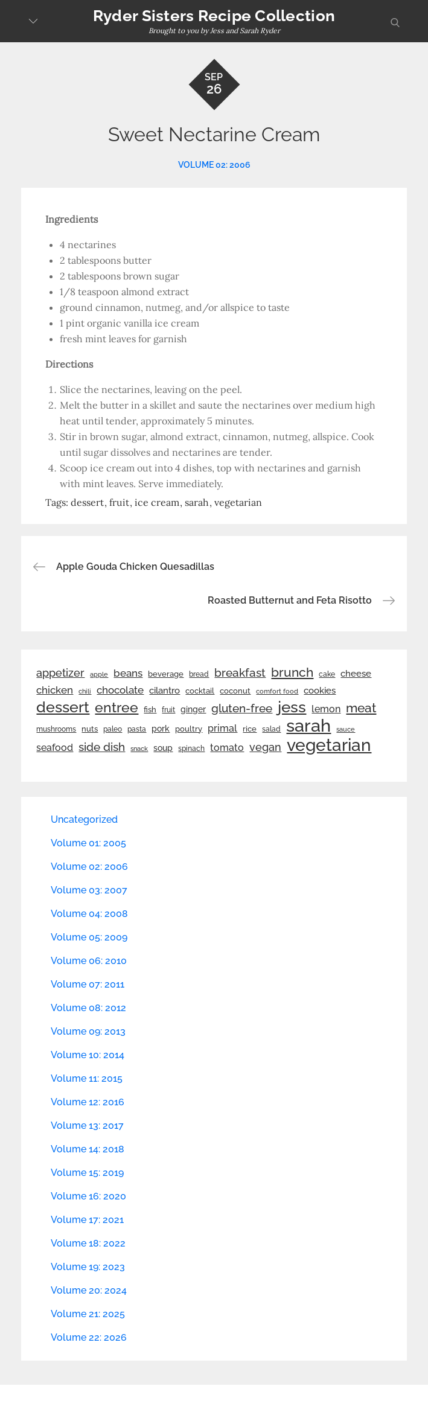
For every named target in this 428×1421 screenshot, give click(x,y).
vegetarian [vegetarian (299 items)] (329, 745)
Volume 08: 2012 (88, 1008)
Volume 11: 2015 (87, 1078)
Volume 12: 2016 (87, 1102)
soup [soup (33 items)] (163, 748)
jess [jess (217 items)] (292, 707)
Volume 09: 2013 (88, 1031)
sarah (197, 502)
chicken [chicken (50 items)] (54, 690)
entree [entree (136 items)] (116, 707)
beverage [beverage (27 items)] (166, 674)
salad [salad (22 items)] (271, 729)
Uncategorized (84, 819)
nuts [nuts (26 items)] (89, 728)
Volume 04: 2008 (89, 913)
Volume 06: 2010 (89, 960)
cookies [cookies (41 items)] (320, 690)
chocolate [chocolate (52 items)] (120, 690)
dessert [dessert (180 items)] (62, 707)
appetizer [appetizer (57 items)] (60, 673)
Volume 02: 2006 (214, 165)
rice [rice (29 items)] (250, 728)
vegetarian (238, 502)
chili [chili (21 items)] (84, 691)
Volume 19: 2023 (88, 1267)
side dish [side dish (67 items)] (101, 747)
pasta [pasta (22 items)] (136, 729)
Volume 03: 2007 (89, 890)
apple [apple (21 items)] (99, 674)
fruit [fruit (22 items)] (168, 710)
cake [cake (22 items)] (327, 674)
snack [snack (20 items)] (139, 749)
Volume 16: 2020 (88, 1196)
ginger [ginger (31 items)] (193, 709)
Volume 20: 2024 (89, 1290)
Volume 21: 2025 (88, 1314)
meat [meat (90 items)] (361, 708)
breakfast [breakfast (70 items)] (240, 672)
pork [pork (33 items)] (161, 728)
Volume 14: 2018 (87, 1149)
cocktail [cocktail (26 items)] (199, 690)
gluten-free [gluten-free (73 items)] (241, 708)
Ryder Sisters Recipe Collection (214, 16)
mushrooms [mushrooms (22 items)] (56, 729)
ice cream (157, 502)
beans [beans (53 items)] (127, 673)
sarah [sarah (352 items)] (308, 725)
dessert (87, 502)
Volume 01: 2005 (88, 843)
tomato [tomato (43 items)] (227, 747)
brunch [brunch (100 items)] (292, 672)
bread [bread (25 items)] (199, 674)
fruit (119, 502)
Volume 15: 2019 (87, 1172)
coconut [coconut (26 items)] (235, 690)
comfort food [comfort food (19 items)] (277, 691)
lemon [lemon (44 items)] (325, 709)
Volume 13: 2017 (87, 1125)
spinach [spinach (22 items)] (191, 748)
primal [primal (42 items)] (222, 728)
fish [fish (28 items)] (150, 709)
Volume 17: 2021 (87, 1219)
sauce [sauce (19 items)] (345, 729)
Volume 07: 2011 (87, 984)
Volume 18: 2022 (88, 1243)
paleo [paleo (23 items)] (112, 729)
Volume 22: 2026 (89, 1337)
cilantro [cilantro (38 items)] (164, 690)
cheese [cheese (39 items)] (355, 673)
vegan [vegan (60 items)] (265, 747)
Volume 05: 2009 (89, 937)
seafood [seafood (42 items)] (54, 747)
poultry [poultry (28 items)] (188, 728)
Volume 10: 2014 (87, 1055)
